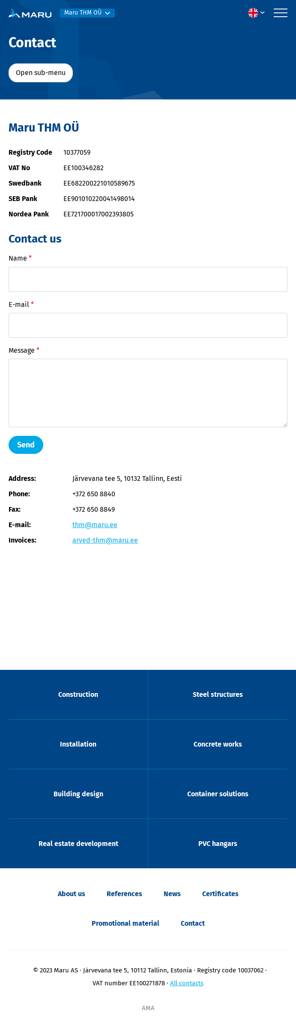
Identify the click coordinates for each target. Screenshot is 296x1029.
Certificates (220, 894)
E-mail (21, 304)
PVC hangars (217, 844)
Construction (78, 694)
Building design (78, 794)
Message (24, 350)
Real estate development (78, 844)
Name (20, 258)
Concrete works (218, 744)
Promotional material (125, 923)
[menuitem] (258, 13)
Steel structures (218, 694)
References (124, 894)
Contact (193, 923)
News (172, 894)
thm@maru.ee (94, 525)
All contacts (186, 983)
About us (71, 894)
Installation (78, 744)
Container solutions (217, 794)
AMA (148, 1008)
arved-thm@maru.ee (105, 540)
